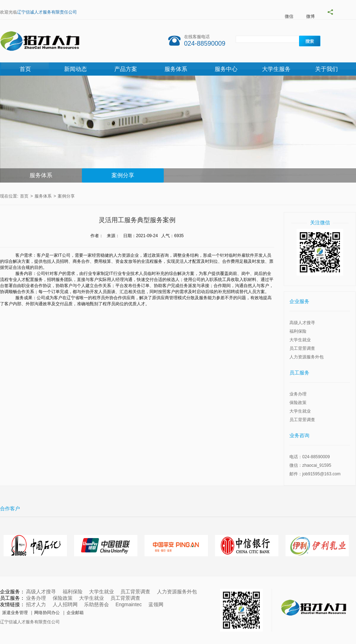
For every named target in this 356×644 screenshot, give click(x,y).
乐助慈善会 (96, 604)
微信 (289, 16)
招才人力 (36, 604)
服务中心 (226, 69)
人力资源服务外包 (306, 356)
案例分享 (122, 175)
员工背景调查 (302, 348)
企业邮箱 (75, 612)
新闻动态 (75, 69)
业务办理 (298, 394)
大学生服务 (276, 69)
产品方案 (125, 69)
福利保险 (298, 331)
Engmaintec (128, 604)
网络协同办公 (47, 612)
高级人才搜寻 (302, 322)
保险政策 (298, 402)
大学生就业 (300, 339)
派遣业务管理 (15, 612)
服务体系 (175, 69)
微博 (310, 16)
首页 (25, 69)
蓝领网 (155, 604)
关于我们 (326, 69)
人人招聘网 (65, 604)
